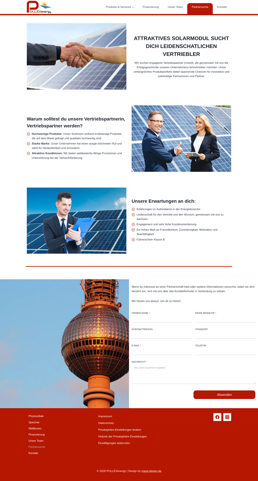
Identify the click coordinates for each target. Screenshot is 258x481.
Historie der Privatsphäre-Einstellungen (122, 436)
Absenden (224, 395)
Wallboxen (34, 428)
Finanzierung (151, 7)
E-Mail (136, 345)
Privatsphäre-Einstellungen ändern (119, 429)
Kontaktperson (142, 329)
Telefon (200, 345)
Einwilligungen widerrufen (114, 443)
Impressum (105, 416)
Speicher (33, 422)
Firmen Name (141, 313)
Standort (201, 329)
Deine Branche (205, 313)
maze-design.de (151, 471)
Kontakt (222, 7)
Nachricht (139, 362)
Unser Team (175, 7)
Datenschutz (106, 423)
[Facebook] (217, 417)
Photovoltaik (36, 416)
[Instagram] (227, 417)
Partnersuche (200, 7)
